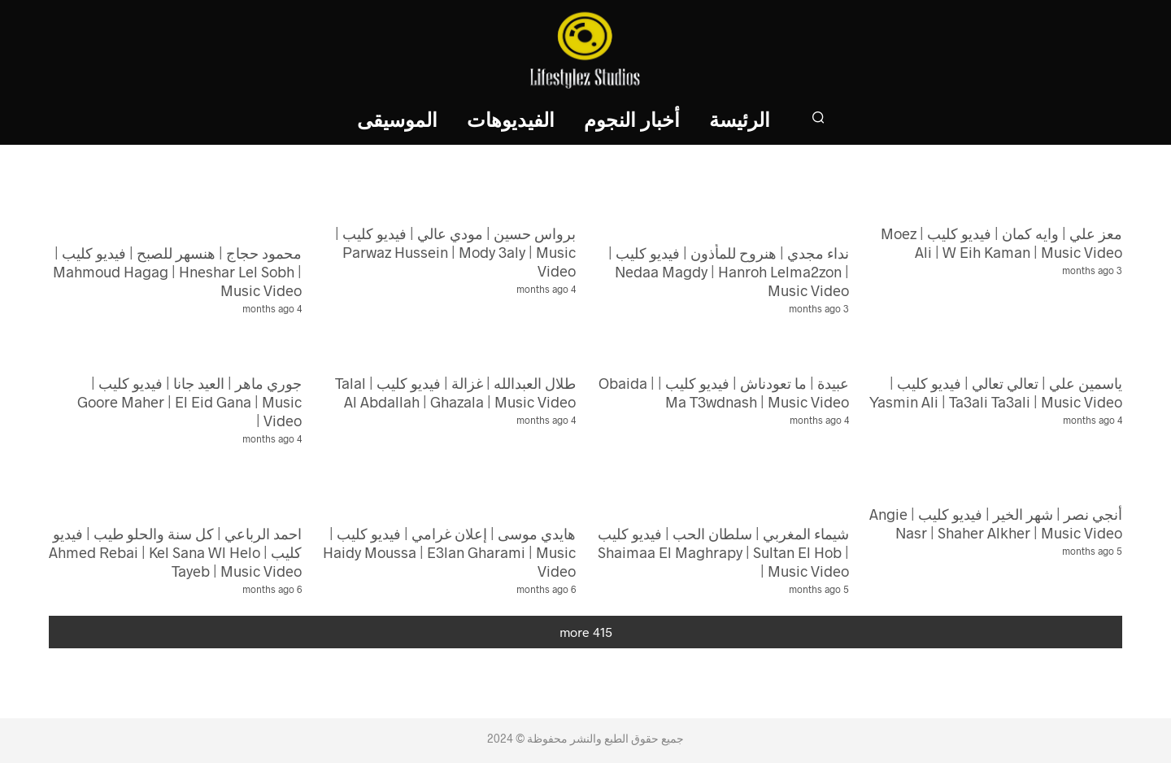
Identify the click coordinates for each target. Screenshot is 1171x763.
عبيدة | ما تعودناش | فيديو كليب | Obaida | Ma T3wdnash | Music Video (724, 392)
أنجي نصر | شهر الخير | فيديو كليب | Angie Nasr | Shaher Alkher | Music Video (995, 523)
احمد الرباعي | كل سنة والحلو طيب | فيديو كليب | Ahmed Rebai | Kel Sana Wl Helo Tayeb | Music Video (175, 552)
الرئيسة (739, 121)
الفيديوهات (511, 121)
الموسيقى (397, 121)
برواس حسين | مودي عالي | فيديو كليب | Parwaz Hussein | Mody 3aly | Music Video (455, 252)
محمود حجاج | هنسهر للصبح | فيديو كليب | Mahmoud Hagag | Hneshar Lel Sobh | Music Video (177, 271)
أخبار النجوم (632, 121)
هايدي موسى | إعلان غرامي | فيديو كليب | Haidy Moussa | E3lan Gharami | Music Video (449, 552)
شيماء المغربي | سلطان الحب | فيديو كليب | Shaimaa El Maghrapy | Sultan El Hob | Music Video (723, 552)
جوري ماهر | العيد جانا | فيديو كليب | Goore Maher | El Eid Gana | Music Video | (189, 401)
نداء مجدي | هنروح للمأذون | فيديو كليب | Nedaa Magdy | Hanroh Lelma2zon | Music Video (728, 271)
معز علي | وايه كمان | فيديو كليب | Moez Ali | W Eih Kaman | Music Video (1001, 243)
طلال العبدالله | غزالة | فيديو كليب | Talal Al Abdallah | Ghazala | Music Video (455, 392)
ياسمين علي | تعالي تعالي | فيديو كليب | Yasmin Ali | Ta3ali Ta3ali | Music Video (995, 392)
